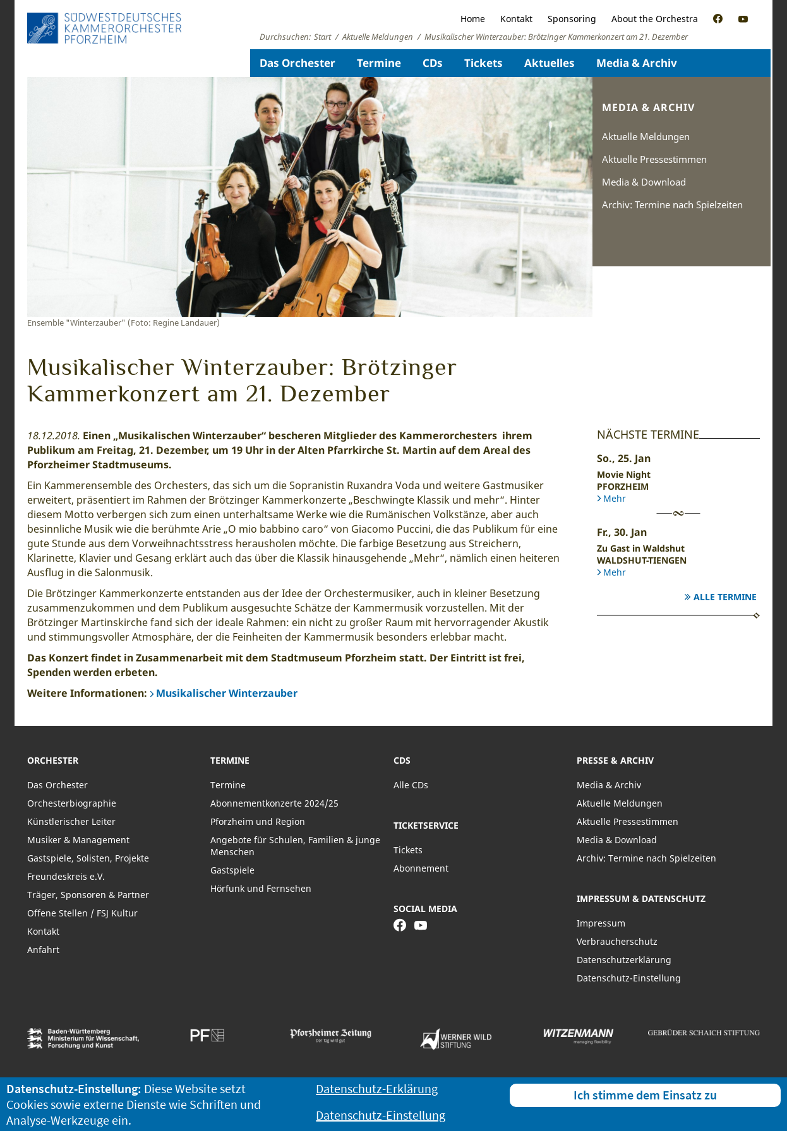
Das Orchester (297, 63)
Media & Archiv (636, 63)
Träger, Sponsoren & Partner (88, 895)
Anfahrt (43, 950)
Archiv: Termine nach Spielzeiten (672, 204)
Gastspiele (232, 870)
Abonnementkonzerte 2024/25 (274, 803)
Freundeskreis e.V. (66, 876)
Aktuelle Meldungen (646, 136)
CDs (433, 63)
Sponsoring (572, 19)
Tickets (483, 63)
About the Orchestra (654, 19)
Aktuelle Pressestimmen (654, 159)
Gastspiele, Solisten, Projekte (88, 858)
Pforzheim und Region (257, 821)
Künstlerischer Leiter (71, 821)
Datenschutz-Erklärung (377, 1088)
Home (472, 19)
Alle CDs (411, 785)
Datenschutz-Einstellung (629, 978)
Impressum (601, 923)
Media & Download (644, 181)
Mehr (614, 498)
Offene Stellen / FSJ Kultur (82, 913)
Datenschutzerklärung (624, 960)
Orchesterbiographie (71, 803)
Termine (379, 63)
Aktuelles (549, 63)
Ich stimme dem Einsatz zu (645, 1095)
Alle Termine (725, 597)
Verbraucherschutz (617, 941)
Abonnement (421, 868)
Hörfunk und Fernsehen (260, 888)
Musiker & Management (78, 840)
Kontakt (516, 19)
